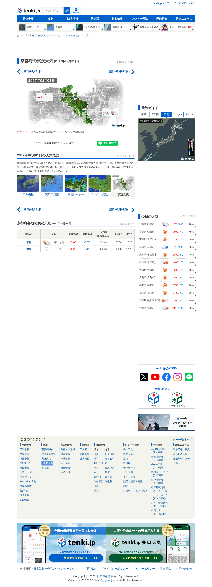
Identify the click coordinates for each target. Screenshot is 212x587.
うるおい (109, 458)
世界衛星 (84, 458)
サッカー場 (129, 467)
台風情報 (65, 467)
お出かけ (98, 463)
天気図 (95, 18)
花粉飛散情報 (161, 451)
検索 (67, 10)
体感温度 (98, 481)
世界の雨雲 (26, 486)
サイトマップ (178, 3)
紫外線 (97, 476)
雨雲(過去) (46, 449)
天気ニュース (184, 18)
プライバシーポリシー (114, 568)
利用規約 (90, 568)
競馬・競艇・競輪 (132, 481)
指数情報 (117, 18)
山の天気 (128, 449)
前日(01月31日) (33, 71)
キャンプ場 (129, 476)
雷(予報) (24, 490)
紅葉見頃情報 (161, 489)
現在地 (76, 13)
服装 (96, 458)
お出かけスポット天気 (135, 490)
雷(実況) (45, 467)
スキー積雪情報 (161, 504)
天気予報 (28, 18)
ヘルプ (191, 3)
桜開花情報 (161, 458)
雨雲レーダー (27, 472)
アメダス (178, 114)
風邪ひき (109, 467)
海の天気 (128, 454)
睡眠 (96, 490)
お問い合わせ (184, 568)
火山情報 (65, 463)
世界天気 (24, 454)
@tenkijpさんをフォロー (59, 142)
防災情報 (72, 18)
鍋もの (108, 476)
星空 (96, 467)
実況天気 (46, 458)
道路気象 (24, 495)
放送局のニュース (182, 458)
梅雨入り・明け (161, 474)
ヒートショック (161, 497)
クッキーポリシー (144, 568)
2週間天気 (25, 463)
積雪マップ (26, 476)
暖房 (107, 472)
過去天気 (48, 463)
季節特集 (161, 18)
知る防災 (65, 472)
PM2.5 (189, 114)
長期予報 (24, 467)
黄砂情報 (24, 499)
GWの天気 (161, 466)
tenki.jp (29, 11)
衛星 (143, 114)
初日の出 (161, 512)
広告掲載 (165, 568)
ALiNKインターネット (64, 568)
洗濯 (96, 454)
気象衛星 (84, 454)
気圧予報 (24, 458)
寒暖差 (108, 481)
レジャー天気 (139, 18)
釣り (125, 486)
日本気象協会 (41, 568)
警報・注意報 (68, 449)
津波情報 (65, 458)
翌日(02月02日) (118, 71)
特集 (175, 462)
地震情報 (65, 454)
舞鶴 (28, 249)
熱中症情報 (161, 481)
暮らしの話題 (180, 454)
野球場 (126, 463)
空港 (125, 458)
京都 (28, 242)
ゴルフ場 (128, 472)
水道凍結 (109, 454)
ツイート (38, 142)
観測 (50, 18)
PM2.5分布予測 (28, 481)
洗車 (96, 486)
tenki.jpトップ (161, 3)
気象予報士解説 (181, 449)
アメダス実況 (48, 454)
